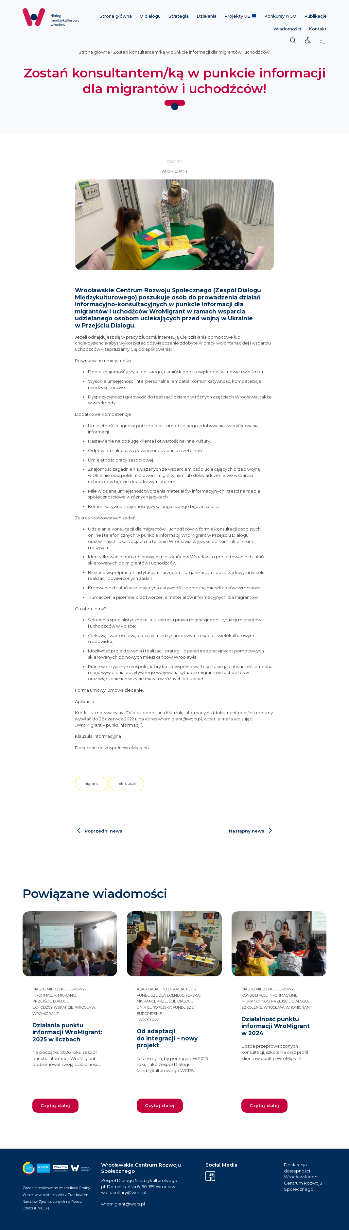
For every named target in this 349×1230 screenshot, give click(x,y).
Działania (207, 16)
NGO (265, 1001)
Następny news (246, 831)
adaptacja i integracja (160, 989)
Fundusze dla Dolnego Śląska (168, 995)
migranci (91, 783)
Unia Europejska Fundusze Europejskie (165, 1010)
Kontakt (318, 28)
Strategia (178, 16)
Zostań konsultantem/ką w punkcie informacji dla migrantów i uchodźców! (191, 52)
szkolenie (251, 1007)
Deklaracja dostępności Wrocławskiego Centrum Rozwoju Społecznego (303, 1177)
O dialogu (150, 16)
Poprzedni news (103, 831)
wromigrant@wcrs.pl (123, 1203)
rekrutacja (126, 783)
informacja (44, 995)
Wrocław (85, 1007)
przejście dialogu (50, 1001)
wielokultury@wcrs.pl (123, 1192)
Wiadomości (287, 28)
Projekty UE (240, 16)
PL (322, 41)
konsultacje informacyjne (269, 995)
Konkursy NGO (280, 16)
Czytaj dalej (55, 1105)
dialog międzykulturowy (58, 989)
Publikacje (315, 16)
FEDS (191, 989)
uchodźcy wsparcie (52, 1007)
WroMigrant (174, 171)
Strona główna (115, 16)
